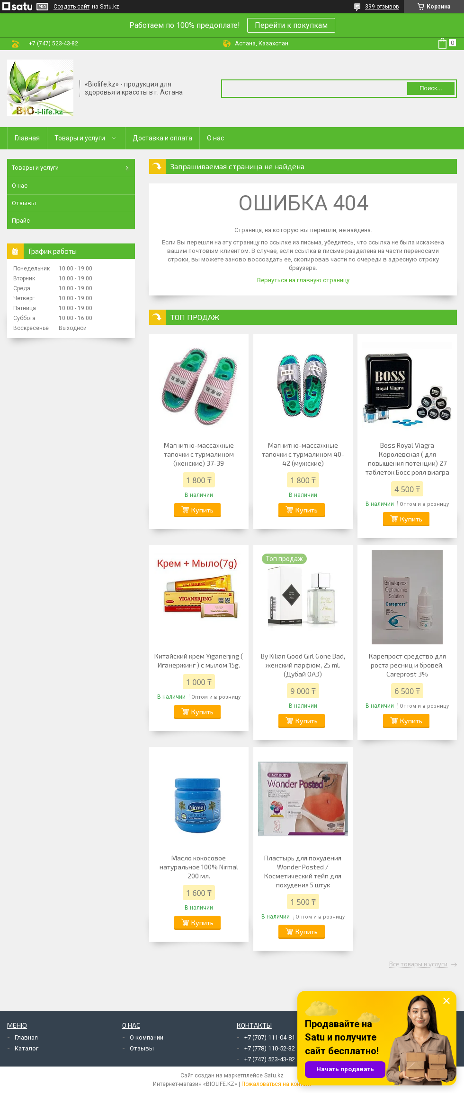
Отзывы (24, 203)
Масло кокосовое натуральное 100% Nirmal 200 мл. (199, 867)
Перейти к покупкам (291, 25)
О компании (146, 1037)
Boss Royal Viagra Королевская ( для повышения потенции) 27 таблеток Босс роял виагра (407, 458)
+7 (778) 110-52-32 (269, 1048)
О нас (215, 138)
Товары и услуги (79, 138)
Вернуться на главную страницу (303, 280)
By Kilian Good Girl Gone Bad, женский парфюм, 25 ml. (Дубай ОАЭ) (303, 665)
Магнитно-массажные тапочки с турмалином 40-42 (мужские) (303, 454)
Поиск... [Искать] (430, 88)
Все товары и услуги (418, 964)
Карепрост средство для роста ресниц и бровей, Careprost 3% (407, 665)
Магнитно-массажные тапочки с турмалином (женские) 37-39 (199, 454)
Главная (27, 138)
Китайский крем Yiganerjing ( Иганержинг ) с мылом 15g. (198, 660)
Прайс (21, 220)
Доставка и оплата (162, 138)
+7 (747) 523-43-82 (269, 1059)
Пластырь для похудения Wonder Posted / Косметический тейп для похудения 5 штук (302, 871)
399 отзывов (382, 6)
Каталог (26, 1048)
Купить (202, 510)
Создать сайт (71, 6)
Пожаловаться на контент (276, 1084)
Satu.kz (274, 1075)
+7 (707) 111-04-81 (269, 1037)
